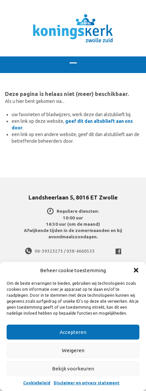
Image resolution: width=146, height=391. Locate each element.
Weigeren (73, 350)
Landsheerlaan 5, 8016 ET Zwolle (73, 197)
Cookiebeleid (36, 383)
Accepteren (73, 332)
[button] (136, 270)
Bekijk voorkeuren (73, 368)
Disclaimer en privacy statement (87, 383)
